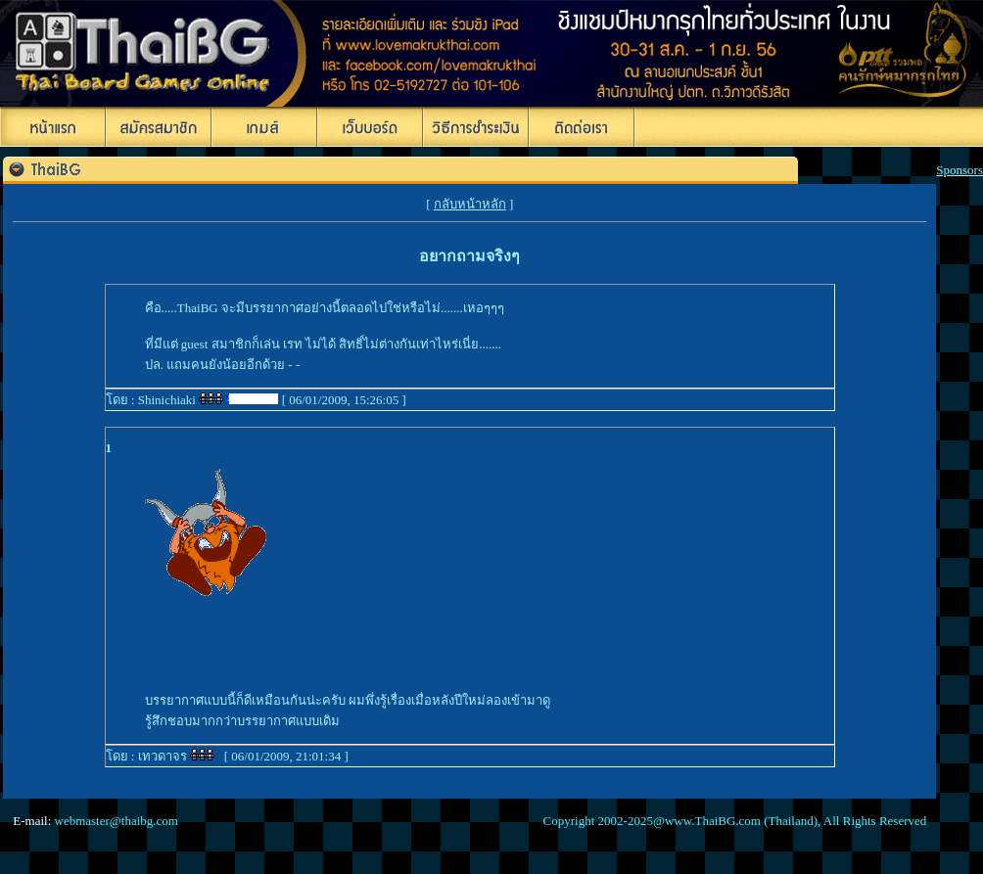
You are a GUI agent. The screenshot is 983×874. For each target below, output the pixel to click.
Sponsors (959, 169)
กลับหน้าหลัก (470, 204)
